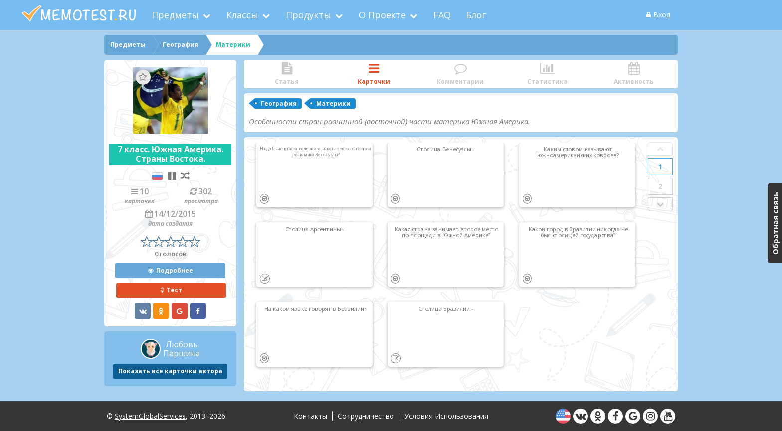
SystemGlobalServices (150, 416)
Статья (286, 74)
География (279, 103)
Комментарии (460, 74)
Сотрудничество (366, 416)
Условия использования (446, 416)
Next (660, 204)
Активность (633, 74)
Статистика (547, 74)
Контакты (310, 416)
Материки (333, 103)
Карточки (373, 74)
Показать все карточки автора (170, 371)
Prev (660, 149)
